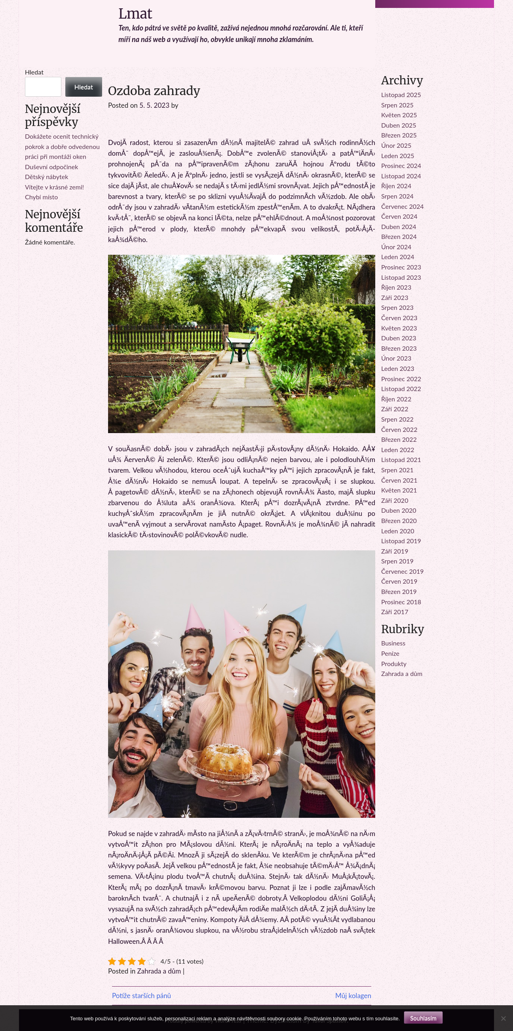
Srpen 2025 (397, 105)
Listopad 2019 (401, 540)
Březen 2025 (399, 135)
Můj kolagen (353, 995)
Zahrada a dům (159, 971)
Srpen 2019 (397, 561)
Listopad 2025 (401, 94)
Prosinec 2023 (401, 267)
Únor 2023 (396, 358)
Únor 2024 (396, 246)
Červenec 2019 (402, 571)
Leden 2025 (397, 155)
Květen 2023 (399, 328)
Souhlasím (423, 1017)
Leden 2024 (397, 256)
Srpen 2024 (397, 196)
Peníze (390, 653)
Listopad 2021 (401, 459)
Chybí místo (41, 196)
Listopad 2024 (401, 175)
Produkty (394, 663)
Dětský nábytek (46, 176)
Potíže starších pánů (141, 995)
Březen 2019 (399, 591)
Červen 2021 (399, 480)
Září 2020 (394, 500)
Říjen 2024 (396, 185)
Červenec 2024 (402, 206)
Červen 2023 (399, 317)
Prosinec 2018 (401, 601)
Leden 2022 (397, 449)
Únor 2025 (396, 145)
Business (393, 643)
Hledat (34, 72)
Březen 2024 (399, 236)
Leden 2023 (397, 368)
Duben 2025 (398, 125)
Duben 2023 (398, 338)
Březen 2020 (399, 520)
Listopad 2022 (401, 388)
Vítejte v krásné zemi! (54, 187)
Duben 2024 (398, 226)
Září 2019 (394, 551)
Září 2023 (394, 297)
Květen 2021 (399, 490)
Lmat (135, 14)
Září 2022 (394, 408)
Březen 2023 (399, 348)
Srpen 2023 (397, 307)
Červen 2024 (399, 216)
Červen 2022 (399, 429)
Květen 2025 (399, 114)
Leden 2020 (397, 531)
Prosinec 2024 (401, 165)
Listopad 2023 (401, 277)
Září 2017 (394, 611)
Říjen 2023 (396, 287)
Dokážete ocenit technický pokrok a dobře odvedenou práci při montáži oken (62, 146)
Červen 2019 (399, 581)
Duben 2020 (398, 510)
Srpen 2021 (397, 469)
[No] (503, 1018)
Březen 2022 (399, 439)
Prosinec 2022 (401, 378)
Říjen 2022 (396, 399)
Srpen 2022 (397, 419)
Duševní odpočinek (51, 166)
